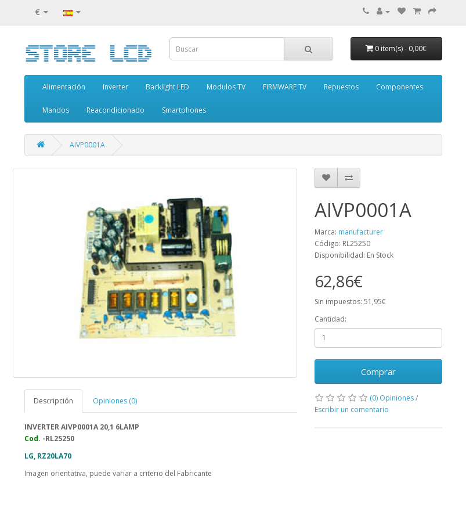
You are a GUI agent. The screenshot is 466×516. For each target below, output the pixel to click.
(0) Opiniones (392, 398)
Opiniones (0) (115, 401)
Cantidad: (330, 319)
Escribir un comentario (352, 409)
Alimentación (63, 87)
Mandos (55, 110)
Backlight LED (167, 87)
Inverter (115, 87)
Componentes (399, 87)
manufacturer (360, 232)
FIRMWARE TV (284, 87)
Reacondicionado (115, 110)
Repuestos (341, 87)
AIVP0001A (87, 145)
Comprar (378, 371)
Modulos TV (226, 87)
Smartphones (184, 110)
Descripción (53, 401)
